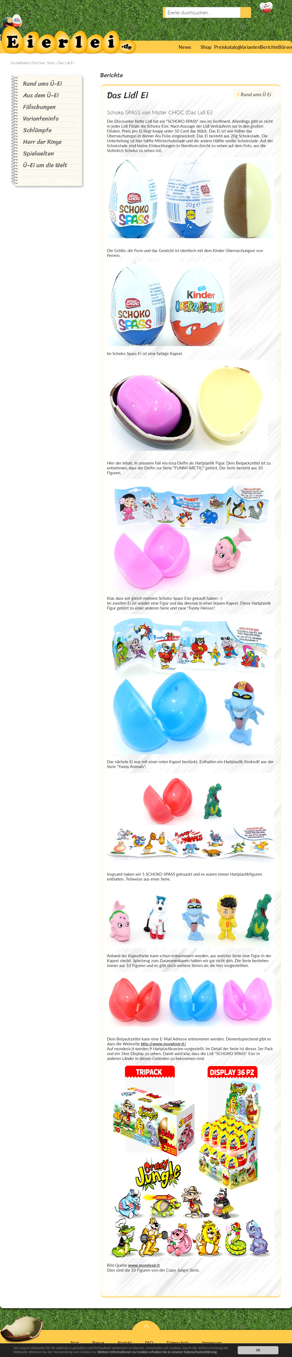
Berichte (268, 47)
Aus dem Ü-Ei (41, 95)
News (184, 47)
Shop (206, 47)
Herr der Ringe (42, 142)
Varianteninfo (41, 118)
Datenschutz (178, 1342)
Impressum (211, 1342)
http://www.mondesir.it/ (163, 1043)
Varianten (249, 47)
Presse (98, 1342)
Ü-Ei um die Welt (45, 165)
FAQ (149, 1342)
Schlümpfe (37, 130)
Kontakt (125, 1342)
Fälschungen (39, 107)
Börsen (285, 47)
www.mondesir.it (144, 1265)
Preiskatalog (225, 47)
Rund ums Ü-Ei (42, 83)
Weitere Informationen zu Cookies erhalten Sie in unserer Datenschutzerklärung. (157, 1352)
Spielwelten (38, 153)
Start (169, 47)
